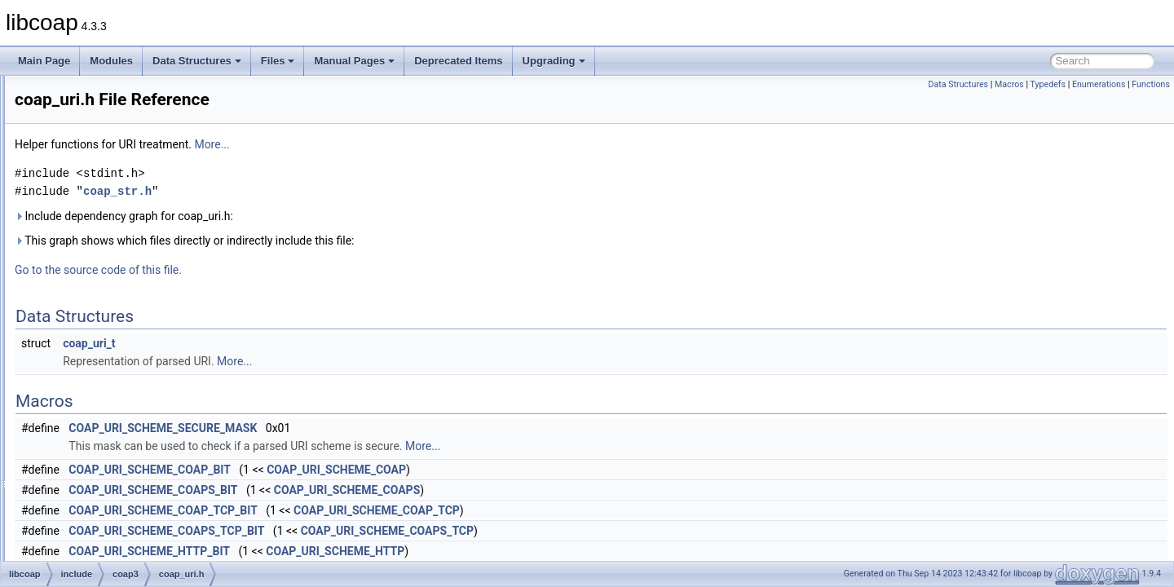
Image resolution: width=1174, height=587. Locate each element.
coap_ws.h (116, 389)
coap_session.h (127, 228)
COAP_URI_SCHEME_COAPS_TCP (591, 530)
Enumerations (1099, 84)
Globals (57, 497)
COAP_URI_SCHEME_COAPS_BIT (356, 490)
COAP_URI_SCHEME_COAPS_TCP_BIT (370, 530)
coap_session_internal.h (145, 246)
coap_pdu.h (118, 120)
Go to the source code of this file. (302, 269)
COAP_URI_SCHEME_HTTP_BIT (353, 551)
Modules (111, 61)
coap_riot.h (117, 210)
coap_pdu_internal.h (137, 138)
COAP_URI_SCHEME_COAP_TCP (580, 510)
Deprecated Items (458, 61)
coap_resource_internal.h (148, 192)
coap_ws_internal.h (135, 407)
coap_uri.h (116, 354)
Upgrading (554, 61)
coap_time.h (119, 336)
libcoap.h (112, 425)
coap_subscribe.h (131, 282)
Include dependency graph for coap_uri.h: (327, 216)
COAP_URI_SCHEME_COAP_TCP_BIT (366, 510)
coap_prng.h (120, 156)
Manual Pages (354, 61)
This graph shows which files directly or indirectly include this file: (388, 240)
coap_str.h (115, 264)
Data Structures (196, 61)
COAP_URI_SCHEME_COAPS (551, 490)
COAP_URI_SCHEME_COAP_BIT (353, 469)
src (73, 461)
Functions (1151, 84)
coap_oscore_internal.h (144, 102)
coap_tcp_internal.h (136, 318)
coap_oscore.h (125, 84)
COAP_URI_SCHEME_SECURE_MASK (366, 428)
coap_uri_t (293, 343)
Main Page (44, 61)
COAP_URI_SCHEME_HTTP (539, 551)
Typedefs (1048, 84)
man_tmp (74, 479)
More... (415, 144)
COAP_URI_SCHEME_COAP (540, 469)
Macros (1009, 84)
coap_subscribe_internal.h (150, 300)
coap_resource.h (129, 174)
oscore (94, 443)
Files (278, 61)
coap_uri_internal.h (134, 371)
